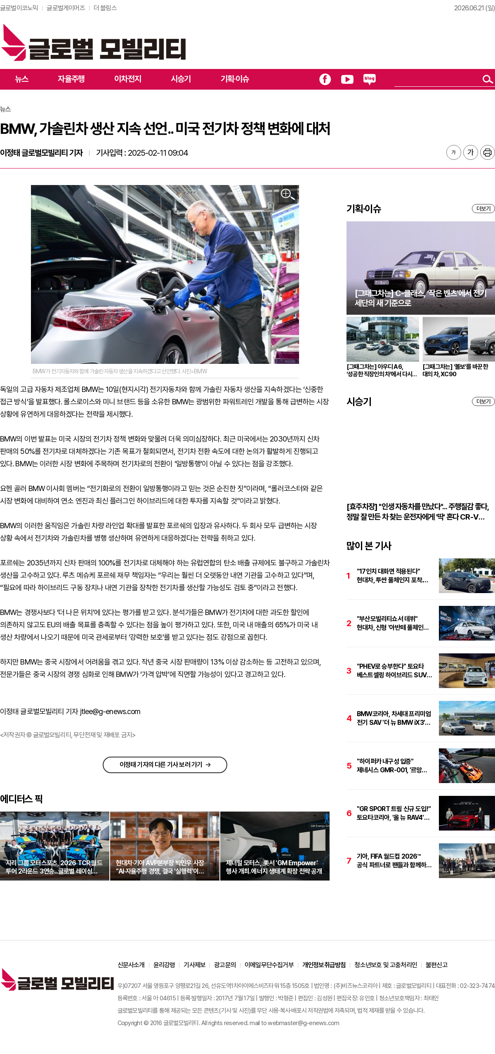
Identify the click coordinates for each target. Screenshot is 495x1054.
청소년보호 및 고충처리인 (385, 965)
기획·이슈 (235, 79)
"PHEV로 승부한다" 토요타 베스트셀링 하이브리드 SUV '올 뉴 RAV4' (392, 670)
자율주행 (71, 79)
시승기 (181, 79)
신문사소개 (131, 965)
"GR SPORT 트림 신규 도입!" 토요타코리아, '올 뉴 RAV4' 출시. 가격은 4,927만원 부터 (394, 813)
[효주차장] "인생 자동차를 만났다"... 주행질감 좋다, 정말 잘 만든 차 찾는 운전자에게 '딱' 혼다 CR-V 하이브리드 (417, 512)
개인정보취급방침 (324, 965)
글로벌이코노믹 (19, 8)
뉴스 (21, 79)
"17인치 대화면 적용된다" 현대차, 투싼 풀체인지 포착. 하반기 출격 (390, 575)
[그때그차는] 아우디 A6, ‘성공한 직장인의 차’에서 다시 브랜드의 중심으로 (379, 370)
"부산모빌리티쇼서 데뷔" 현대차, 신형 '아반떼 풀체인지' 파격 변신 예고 (393, 623)
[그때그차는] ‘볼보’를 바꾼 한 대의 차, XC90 (455, 370)
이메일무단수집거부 (269, 965)
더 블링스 (105, 8)
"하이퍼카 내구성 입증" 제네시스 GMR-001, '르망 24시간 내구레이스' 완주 (389, 765)
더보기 (483, 208)
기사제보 (194, 965)
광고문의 (225, 965)
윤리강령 (164, 965)
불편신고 (437, 965)
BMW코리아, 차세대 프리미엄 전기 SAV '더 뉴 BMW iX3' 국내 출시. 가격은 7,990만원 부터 (394, 718)
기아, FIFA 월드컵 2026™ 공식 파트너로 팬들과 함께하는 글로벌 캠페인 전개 (394, 860)
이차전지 (127, 79)
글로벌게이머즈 (66, 8)
